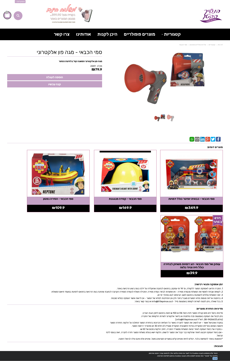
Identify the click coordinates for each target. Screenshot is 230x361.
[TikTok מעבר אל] (163, 300)
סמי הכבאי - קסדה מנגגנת (142, 190)
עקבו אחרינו (158, 286)
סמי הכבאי (183, 45)
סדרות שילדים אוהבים (198, 45)
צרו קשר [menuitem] (62, 34)
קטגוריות (212, 45)
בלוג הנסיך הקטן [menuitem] (212, 319)
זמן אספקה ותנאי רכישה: (209, 210)
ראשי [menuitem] (219, 296)
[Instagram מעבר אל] (136, 300)
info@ (75, 308)
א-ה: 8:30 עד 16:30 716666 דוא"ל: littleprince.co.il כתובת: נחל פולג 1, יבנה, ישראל (92, 305)
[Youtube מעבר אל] (147, 300)
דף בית (220, 45)
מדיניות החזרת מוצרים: (209, 234)
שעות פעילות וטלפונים (95, 286)
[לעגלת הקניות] (7, 15)
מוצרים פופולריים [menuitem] (139, 34)
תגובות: (218, 271)
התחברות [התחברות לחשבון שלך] (20, 2)
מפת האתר (214, 286)
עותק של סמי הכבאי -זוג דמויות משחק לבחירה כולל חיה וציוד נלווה (32, 191)
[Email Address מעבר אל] (127, 300)
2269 (93, 66)
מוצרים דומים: (215, 147)
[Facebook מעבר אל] (156, 300)
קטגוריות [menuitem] (171, 34)
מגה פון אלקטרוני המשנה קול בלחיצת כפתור (80, 61)
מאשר (215, 358)
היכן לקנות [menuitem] (107, 34)
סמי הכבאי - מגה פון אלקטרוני (69, 52)
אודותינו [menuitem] (83, 34)
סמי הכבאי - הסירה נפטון (87, 190)
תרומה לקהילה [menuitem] (213, 310)
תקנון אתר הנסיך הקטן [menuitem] (208, 315)
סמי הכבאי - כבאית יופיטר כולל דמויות (197, 190)
